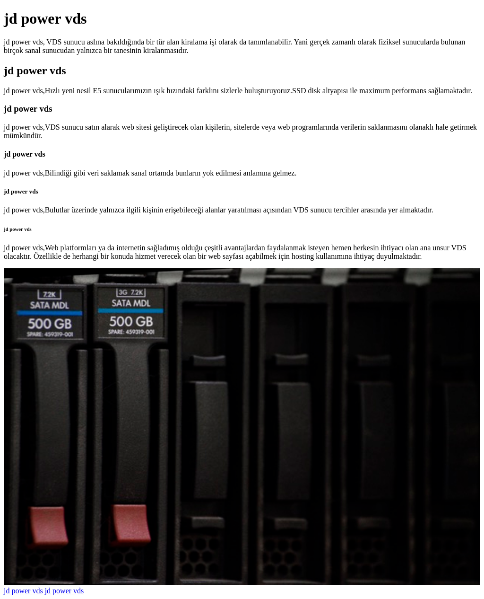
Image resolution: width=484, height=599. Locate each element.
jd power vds (23, 591)
